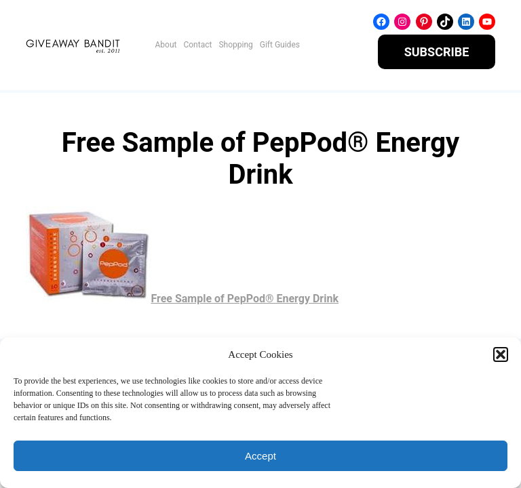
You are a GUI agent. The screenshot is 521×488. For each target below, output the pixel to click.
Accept (260, 456)
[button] (500, 354)
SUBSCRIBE (436, 52)
